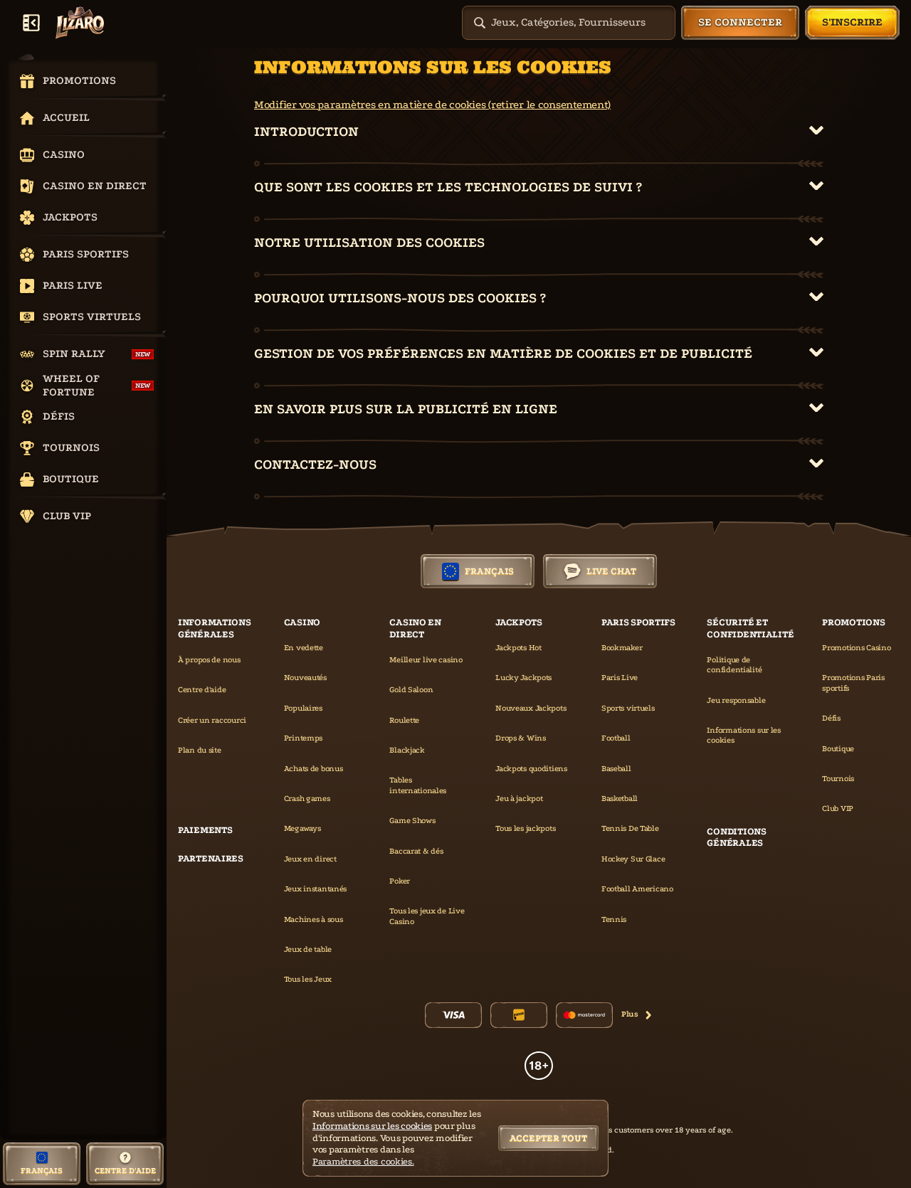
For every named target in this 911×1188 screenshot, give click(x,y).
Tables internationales (417, 785)
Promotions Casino (856, 647)
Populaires (303, 708)
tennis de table (630, 828)
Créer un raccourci (212, 720)
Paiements (205, 829)
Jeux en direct (310, 859)
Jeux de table (308, 949)
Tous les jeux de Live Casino (426, 916)
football (616, 738)
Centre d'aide (202, 689)
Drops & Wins (520, 738)
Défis (831, 718)
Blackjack (406, 750)
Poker (399, 881)
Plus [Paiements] (637, 1014)
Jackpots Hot (518, 647)
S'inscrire (852, 22)
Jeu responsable (736, 700)
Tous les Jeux (308, 979)
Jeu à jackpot (518, 798)
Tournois (838, 778)
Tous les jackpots (525, 828)
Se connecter (740, 22)
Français (478, 571)
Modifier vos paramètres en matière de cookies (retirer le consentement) (432, 104)
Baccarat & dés (416, 851)
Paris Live (619, 677)
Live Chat (600, 571)
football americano (637, 888)
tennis (613, 919)
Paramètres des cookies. (363, 1161)
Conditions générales (736, 837)
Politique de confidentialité (734, 664)
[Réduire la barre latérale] (31, 23)
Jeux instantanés (315, 888)
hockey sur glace (633, 859)
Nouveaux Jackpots (530, 708)
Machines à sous (313, 919)
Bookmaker (621, 647)
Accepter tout (548, 1138)
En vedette (303, 647)
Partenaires (210, 858)
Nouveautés (305, 677)
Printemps (303, 738)
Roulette (404, 720)
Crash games (307, 798)
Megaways (302, 828)
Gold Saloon (411, 689)
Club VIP (837, 808)
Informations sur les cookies (743, 735)
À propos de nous (209, 659)
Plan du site (199, 750)
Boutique (838, 748)
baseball (616, 768)
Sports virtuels (628, 708)
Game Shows (412, 820)
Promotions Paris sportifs (853, 682)
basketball (619, 798)
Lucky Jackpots (523, 677)
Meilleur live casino (425, 659)
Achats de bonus (313, 768)
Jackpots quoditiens (531, 768)
